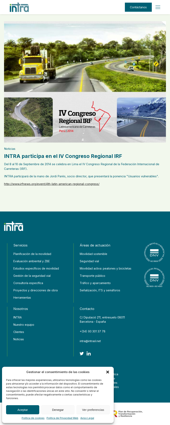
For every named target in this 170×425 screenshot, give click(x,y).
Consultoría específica (28, 283)
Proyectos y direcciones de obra (35, 290)
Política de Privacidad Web (62, 418)
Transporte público (92, 275)
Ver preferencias (93, 409)
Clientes (18, 332)
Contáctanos (138, 7)
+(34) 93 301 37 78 (92, 331)
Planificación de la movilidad (32, 254)
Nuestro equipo (23, 324)
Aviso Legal (87, 418)
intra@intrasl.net (90, 341)
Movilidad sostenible (93, 254)
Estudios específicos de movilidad (36, 268)
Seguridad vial (89, 261)
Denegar (58, 409)
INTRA (17, 317)
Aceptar (22, 409)
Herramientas (22, 297)
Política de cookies (33, 418)
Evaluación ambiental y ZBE (31, 261)
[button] (108, 372)
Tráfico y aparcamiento (95, 283)
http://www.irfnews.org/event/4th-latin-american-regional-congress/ (51, 184)
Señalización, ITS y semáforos (100, 290)
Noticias (9, 149)
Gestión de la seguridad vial (32, 275)
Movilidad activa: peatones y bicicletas (105, 268)
